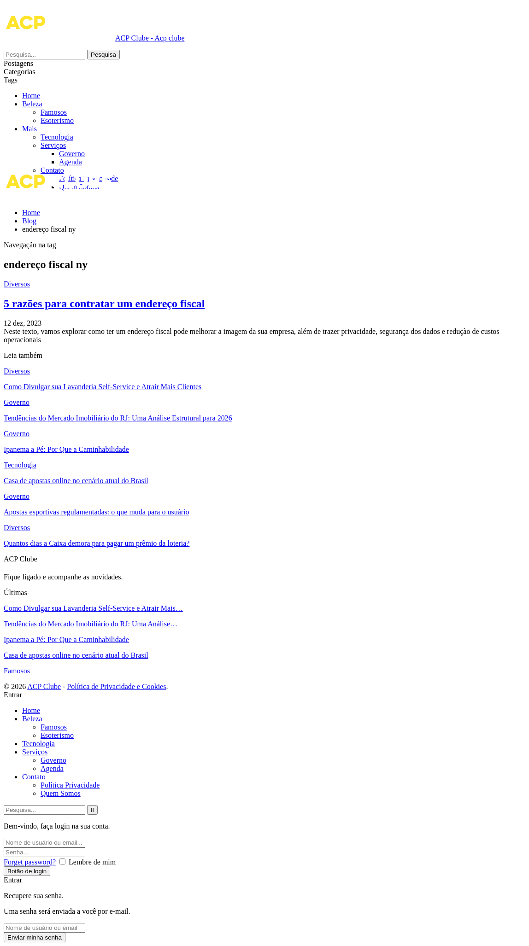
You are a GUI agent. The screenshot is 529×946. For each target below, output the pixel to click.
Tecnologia (57, 137)
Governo (72, 154)
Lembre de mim (92, 862)
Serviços (53, 145)
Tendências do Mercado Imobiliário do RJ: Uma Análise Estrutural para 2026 (118, 418)
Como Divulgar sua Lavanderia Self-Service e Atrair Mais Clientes (102, 387)
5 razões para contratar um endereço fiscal (104, 303)
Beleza (51, 112)
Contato (34, 777)
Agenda (70, 162)
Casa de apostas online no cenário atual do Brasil (76, 481)
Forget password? (30, 862)
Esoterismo (75, 129)
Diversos (17, 284)
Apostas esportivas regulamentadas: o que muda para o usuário (96, 512)
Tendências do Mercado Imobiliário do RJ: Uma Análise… (90, 624)
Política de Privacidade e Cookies (116, 686)
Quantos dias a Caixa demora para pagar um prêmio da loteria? (96, 543)
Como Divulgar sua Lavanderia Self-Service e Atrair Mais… (93, 608)
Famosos (72, 120)
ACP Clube (44, 686)
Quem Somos (61, 793)
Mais (29, 104)
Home (31, 95)
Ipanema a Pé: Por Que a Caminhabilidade (66, 449)
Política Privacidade (70, 785)
